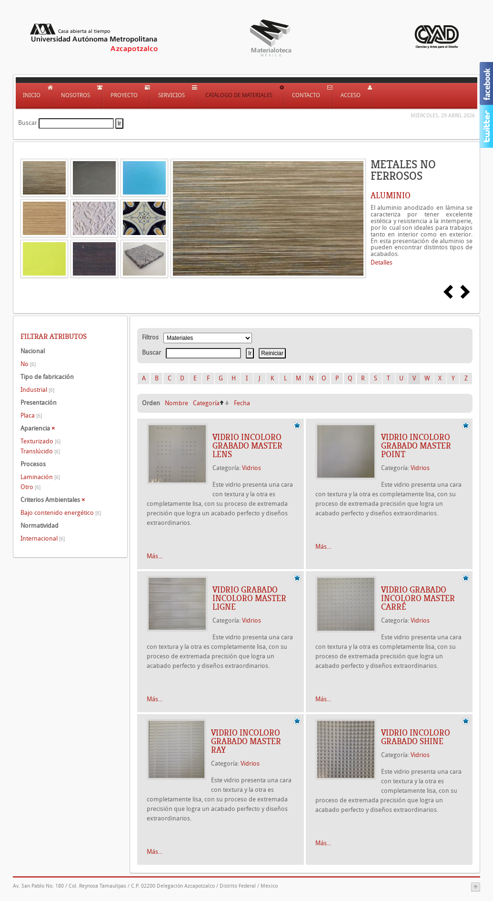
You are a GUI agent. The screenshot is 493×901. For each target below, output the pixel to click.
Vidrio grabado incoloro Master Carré (418, 598)
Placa (31, 415)
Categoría (206, 403)
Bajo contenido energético (60, 512)
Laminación (40, 477)
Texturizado (40, 441)
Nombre (176, 403)
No (28, 364)
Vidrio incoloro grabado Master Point (416, 446)
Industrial (37, 389)
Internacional (42, 538)
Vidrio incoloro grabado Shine (415, 737)
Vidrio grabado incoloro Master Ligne (249, 598)
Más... (154, 556)
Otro (30, 487)
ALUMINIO (391, 195)
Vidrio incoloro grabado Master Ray (246, 741)
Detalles (381, 262)
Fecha (242, 403)
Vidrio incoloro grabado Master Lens (247, 446)
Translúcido (40, 451)
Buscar (27, 122)
